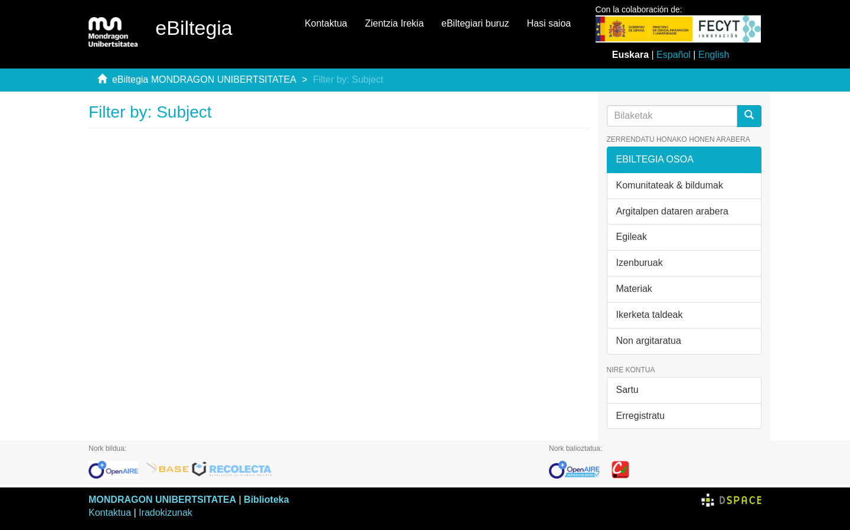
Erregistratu (640, 416)
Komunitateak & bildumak (669, 185)
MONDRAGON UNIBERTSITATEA (162, 500)
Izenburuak (639, 263)
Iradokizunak (165, 513)
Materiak (634, 289)
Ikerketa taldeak (649, 315)
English (713, 55)
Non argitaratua (648, 341)
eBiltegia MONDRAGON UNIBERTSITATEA (204, 79)
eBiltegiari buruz (475, 23)
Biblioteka (266, 500)
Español (673, 55)
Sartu (627, 390)
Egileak (631, 237)
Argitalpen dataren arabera (672, 211)
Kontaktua (326, 23)
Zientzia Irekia (394, 23)
